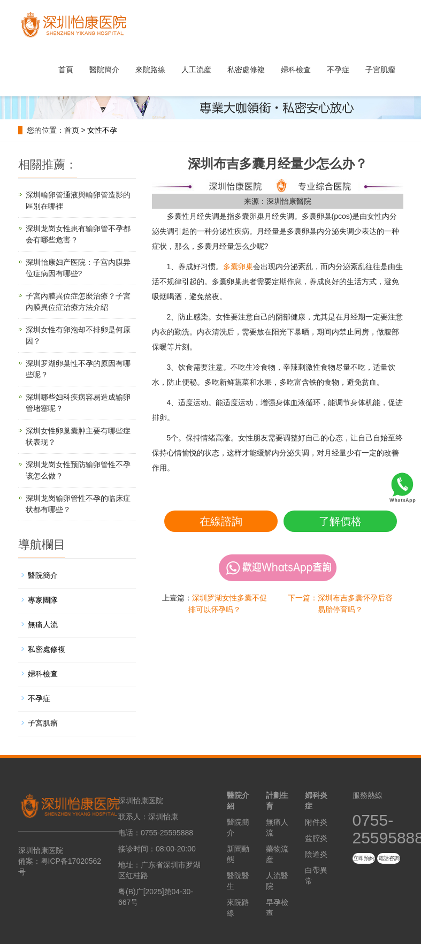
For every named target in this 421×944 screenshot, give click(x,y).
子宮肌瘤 (380, 69)
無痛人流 (43, 624)
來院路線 (150, 69)
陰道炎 (316, 854)
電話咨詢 (389, 858)
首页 (71, 130)
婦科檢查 (296, 69)
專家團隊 (43, 600)
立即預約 (363, 858)
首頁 (65, 69)
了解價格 (340, 521)
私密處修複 (246, 69)
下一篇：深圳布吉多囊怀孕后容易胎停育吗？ (340, 603)
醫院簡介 (104, 69)
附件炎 (316, 822)
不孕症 (338, 69)
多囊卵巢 (238, 266)
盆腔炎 (316, 838)
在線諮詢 (221, 521)
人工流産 (196, 69)
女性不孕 (102, 130)
